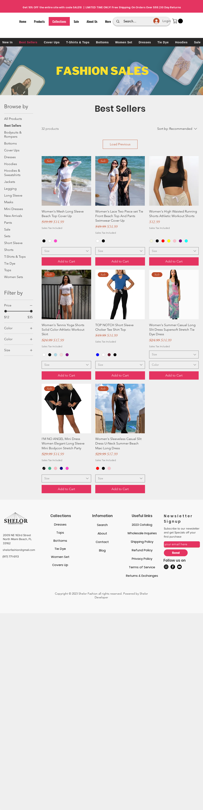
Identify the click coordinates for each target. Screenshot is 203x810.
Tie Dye (60, 548)
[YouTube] (179, 567)
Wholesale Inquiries (142, 533)
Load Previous (120, 144)
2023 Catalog (142, 524)
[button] (178, 21)
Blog (102, 550)
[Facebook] (172, 567)
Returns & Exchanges (142, 575)
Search (102, 525)
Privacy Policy (142, 558)
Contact (102, 542)
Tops (60, 532)
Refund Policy (142, 550)
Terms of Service (142, 567)
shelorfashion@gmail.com (19, 549)
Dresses (60, 524)
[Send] (176, 552)
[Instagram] (166, 567)
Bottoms (60, 540)
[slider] (5, 311)
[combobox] (66, 251)
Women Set (60, 557)
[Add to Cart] (66, 261)
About (102, 533)
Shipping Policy (142, 541)
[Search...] (142, 21)
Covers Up (60, 565)
